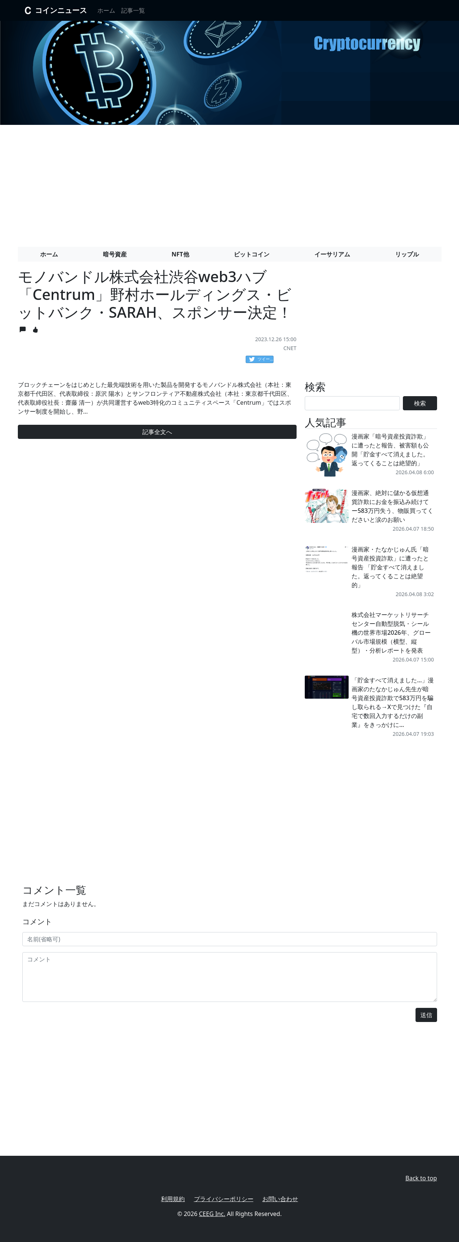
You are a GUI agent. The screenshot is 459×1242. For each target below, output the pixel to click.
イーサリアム (332, 254)
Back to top (421, 1178)
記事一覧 (133, 10)
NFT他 (180, 254)
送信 (426, 1015)
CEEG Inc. (212, 1214)
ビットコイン (251, 254)
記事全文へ (157, 432)
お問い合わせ (280, 1199)
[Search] (352, 403)
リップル (407, 254)
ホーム (106, 10)
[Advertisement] (230, 183)
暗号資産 (115, 254)
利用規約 (173, 1199)
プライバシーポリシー (223, 1199)
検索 (420, 403)
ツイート (261, 359)
